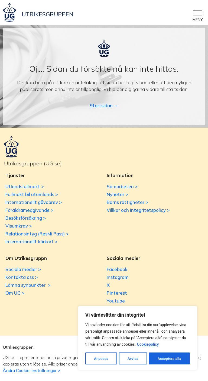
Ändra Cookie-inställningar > (31, 370)
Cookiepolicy (148, 345)
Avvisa (132, 358)
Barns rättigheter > (127, 202)
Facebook (117, 269)
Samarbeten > (122, 186)
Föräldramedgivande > (29, 210)
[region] (137, 338)
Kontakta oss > (21, 277)
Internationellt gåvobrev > (33, 202)
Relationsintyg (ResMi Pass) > (37, 234)
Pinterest (117, 293)
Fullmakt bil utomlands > (31, 194)
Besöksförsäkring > (25, 218)
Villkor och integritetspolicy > (138, 210)
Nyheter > (117, 194)
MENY (198, 19)
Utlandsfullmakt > (24, 186)
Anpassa (101, 358)
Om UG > (14, 293)
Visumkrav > (18, 226)
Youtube (116, 301)
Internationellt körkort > (31, 241)
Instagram (118, 277)
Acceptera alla (169, 358)
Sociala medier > (23, 269)
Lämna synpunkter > (27, 285)
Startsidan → (104, 105)
